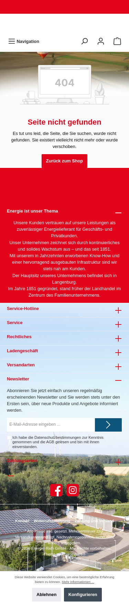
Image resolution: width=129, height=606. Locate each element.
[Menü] (23, 41)
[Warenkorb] (117, 41)
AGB (50, 442)
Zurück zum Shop (64, 160)
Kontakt (22, 521)
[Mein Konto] (101, 41)
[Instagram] (72, 490)
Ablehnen (46, 594)
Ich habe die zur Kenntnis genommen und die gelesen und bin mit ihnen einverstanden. (58, 442)
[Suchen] (84, 41)
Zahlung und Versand (94, 521)
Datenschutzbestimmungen (57, 437)
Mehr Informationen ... (78, 582)
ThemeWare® (73, 554)
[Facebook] (56, 490)
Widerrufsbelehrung (52, 521)
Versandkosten (28, 537)
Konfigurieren (82, 594)
